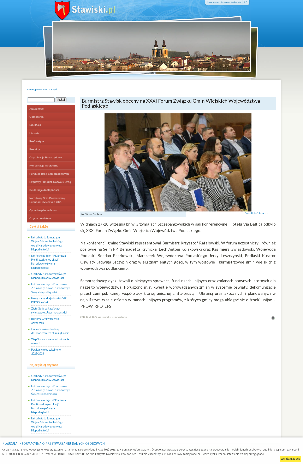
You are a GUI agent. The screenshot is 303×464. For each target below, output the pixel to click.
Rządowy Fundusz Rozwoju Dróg (50, 181)
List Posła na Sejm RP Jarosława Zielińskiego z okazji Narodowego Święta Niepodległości (50, 288)
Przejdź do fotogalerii (256, 213)
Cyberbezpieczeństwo (43, 210)
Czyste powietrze (40, 218)
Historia (34, 133)
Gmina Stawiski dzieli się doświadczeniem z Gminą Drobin (50, 331)
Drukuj (273, 318)
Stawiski (79, 9)
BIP (245, 2)
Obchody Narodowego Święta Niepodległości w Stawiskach (48, 275)
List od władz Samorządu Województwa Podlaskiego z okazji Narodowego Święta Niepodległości (48, 243)
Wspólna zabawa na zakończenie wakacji (50, 341)
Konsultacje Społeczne (43, 165)
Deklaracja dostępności (231, 2)
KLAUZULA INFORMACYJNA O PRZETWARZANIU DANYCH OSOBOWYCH (53, 444)
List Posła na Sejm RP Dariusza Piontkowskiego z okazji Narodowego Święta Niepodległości (48, 261)
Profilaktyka (36, 141)
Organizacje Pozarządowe (45, 157)
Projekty (34, 149)
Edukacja (35, 124)
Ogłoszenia (36, 116)
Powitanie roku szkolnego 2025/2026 (46, 351)
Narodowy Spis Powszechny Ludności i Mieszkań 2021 (47, 200)
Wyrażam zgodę (290, 458)
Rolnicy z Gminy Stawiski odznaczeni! (45, 320)
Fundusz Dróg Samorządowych (49, 173)
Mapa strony (213, 2)
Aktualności (50, 89)
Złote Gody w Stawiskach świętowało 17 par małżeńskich (49, 310)
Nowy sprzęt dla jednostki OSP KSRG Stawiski (48, 300)
